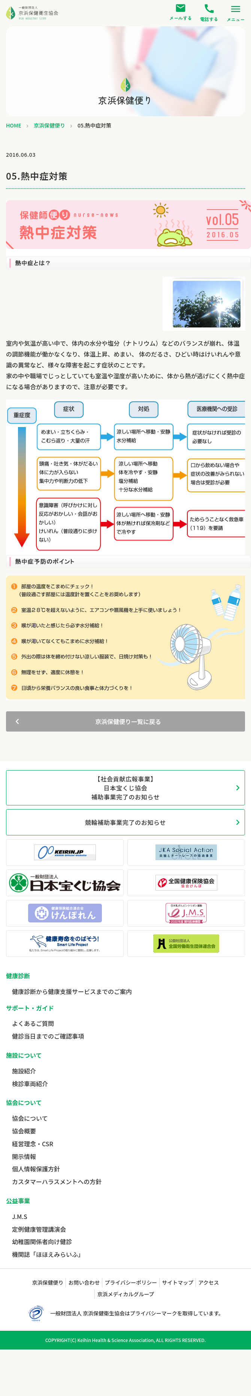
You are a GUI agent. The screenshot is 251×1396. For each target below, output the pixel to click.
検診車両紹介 (30, 1083)
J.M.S (19, 1216)
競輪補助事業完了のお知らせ (125, 822)
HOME (13, 125)
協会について (30, 1118)
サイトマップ (177, 1282)
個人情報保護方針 (36, 1168)
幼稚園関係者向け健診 (42, 1241)
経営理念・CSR (32, 1143)
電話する (209, 12)
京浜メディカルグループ (125, 1294)
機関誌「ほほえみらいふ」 (48, 1254)
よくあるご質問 (33, 1023)
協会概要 (24, 1130)
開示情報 (24, 1156)
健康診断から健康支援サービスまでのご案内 (72, 991)
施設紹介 (24, 1070)
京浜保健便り (49, 125)
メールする (180, 12)
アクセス (208, 1282)
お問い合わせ (84, 1282)
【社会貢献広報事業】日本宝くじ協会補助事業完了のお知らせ (125, 787)
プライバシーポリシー (131, 1282)
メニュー (236, 12)
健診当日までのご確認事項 (48, 1036)
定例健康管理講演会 (39, 1229)
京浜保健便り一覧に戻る (128, 721)
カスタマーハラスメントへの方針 (57, 1181)
